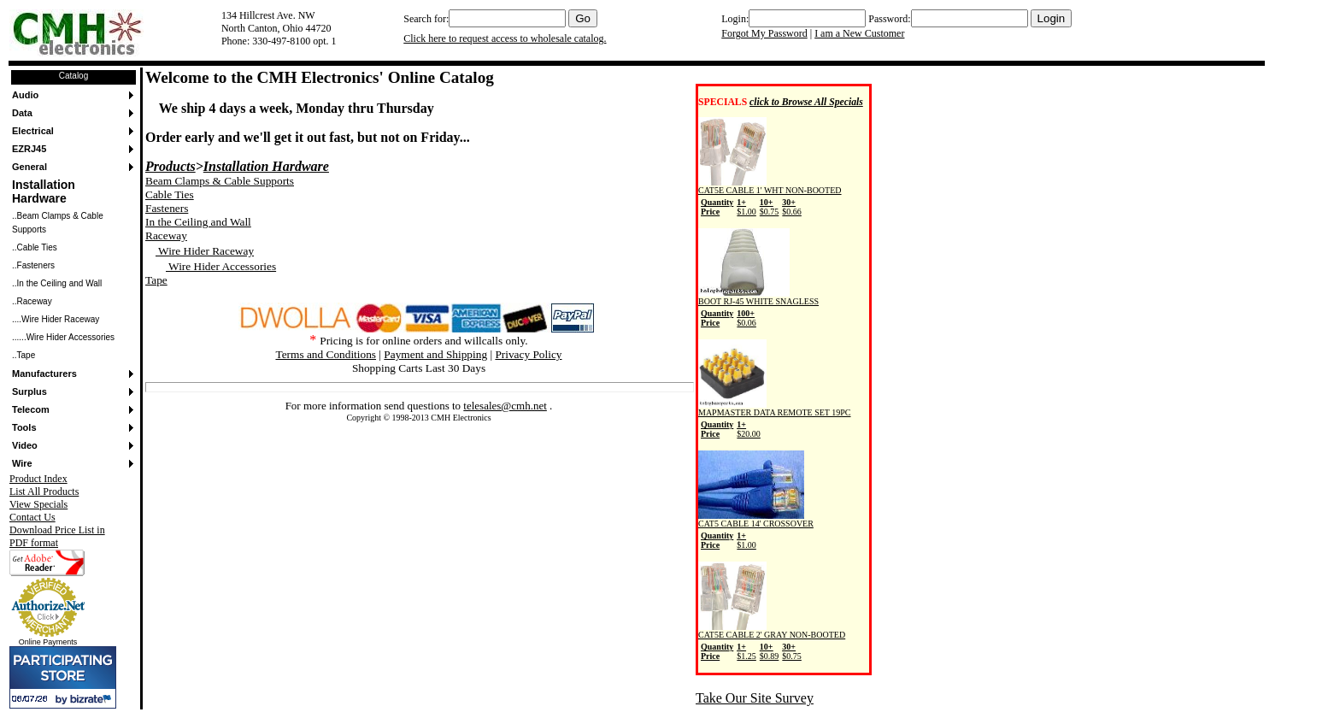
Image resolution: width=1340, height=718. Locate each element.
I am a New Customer (859, 33)
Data (22, 113)
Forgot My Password (764, 33)
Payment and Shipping (435, 354)
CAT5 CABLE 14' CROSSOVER (756, 531)
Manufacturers (44, 373)
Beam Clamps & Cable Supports (219, 180)
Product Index (38, 479)
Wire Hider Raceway (205, 250)
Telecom (31, 409)
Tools (24, 427)
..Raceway (32, 301)
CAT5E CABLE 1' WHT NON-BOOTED (770, 198)
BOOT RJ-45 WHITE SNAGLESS (758, 309)
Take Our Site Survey (755, 698)
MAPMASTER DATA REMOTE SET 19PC (774, 420)
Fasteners (166, 208)
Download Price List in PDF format (57, 536)
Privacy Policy (528, 354)
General (29, 167)
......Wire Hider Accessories (63, 337)
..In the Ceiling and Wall (57, 283)
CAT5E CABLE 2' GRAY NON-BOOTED (771, 642)
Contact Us (32, 517)
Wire (22, 463)
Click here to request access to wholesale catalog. (504, 38)
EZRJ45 (29, 149)
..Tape (23, 355)
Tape (156, 280)
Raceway (166, 235)
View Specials (38, 504)
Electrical (33, 131)
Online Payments (48, 642)
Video (25, 445)
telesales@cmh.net (505, 405)
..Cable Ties (34, 247)
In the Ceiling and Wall (198, 221)
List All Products (44, 491)
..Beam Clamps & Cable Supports (57, 222)
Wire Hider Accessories (221, 266)
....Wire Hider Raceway (55, 319)
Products (170, 166)
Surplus (29, 391)
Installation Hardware (43, 191)
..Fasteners (33, 265)
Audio (25, 95)
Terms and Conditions (325, 354)
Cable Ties (169, 194)
